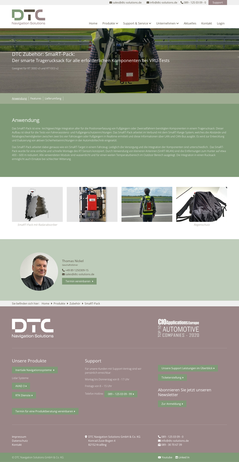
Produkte (110, 23)
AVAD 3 (20, 386)
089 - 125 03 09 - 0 (170, 437)
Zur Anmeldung (171, 404)
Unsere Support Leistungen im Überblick (186, 368)
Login (221, 23)
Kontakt (206, 23)
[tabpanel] (119, 140)
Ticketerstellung (171, 377)
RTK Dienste (23, 395)
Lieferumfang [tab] (53, 98)
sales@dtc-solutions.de (78, 274)
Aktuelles (190, 23)
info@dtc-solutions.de (173, 441)
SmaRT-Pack (92, 303)
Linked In (182, 457)
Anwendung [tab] (19, 98)
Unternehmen (167, 23)
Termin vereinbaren (78, 281)
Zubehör (75, 303)
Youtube (165, 457)
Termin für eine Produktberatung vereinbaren (44, 411)
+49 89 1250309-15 (75, 270)
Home (93, 23)
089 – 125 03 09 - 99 (120, 394)
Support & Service (137, 23)
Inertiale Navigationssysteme (33, 370)
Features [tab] (35, 98)
